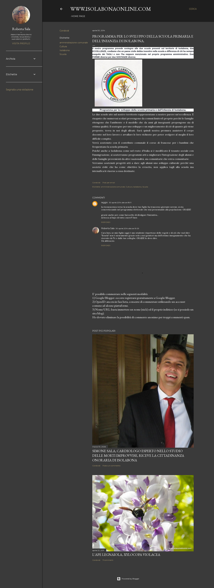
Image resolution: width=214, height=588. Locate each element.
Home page (78, 16)
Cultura (63, 46)
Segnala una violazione (19, 89)
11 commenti (108, 560)
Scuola (63, 54)
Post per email (109, 182)
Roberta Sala (107, 228)
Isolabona (65, 50)
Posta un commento (111, 466)
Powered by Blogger (128, 579)
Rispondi (105, 222)
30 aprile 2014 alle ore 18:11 (120, 202)
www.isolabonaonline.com (110, 8)
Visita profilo (21, 43)
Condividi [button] (64, 30)
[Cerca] (193, 9)
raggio (104, 202)
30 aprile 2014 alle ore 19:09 (127, 228)
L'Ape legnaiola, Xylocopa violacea (126, 554)
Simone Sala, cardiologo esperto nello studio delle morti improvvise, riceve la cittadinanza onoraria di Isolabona (138, 455)
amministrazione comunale (74, 42)
